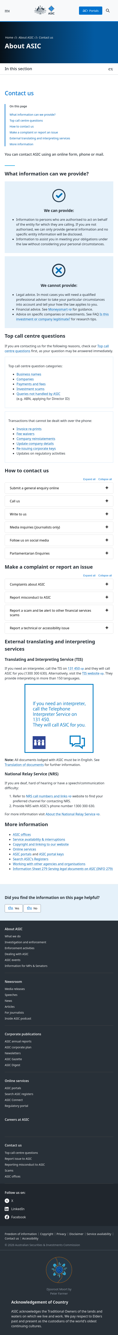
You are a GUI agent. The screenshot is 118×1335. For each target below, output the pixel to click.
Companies (25, 379)
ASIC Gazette (13, 1059)
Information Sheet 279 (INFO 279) (63, 868)
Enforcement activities (19, 948)
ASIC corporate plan (18, 1047)
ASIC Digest (12, 1065)
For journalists (14, 1012)
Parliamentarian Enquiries (30, 553)
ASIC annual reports (18, 1041)
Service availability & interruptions (39, 839)
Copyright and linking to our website (41, 844)
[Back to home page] (44, 11)
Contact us (13, 1145)
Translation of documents (24, 764)
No (32, 908)
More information (21, 144)
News (8, 1001)
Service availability (99, 1234)
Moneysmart (58, 309)
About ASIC (26, 37)
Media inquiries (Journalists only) (35, 527)
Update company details (35, 443)
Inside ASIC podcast (18, 1018)
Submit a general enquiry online (34, 488)
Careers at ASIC (17, 1119)
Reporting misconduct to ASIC (25, 1164)
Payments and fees (31, 384)
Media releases (15, 989)
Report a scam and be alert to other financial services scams (50, 612)
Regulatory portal (16, 1106)
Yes (13, 908)
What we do (13, 936)
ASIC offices (22, 834)
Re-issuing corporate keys (36, 448)
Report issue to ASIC (18, 1159)
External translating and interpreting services (40, 138)
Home (9, 37)
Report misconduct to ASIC (30, 597)
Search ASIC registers (19, 1094)
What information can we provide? (33, 115)
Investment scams (31, 389)
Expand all (89, 479)
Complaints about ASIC (27, 584)
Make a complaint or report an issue (34, 132)
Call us (15, 501)
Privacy (61, 1234)
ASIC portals (22, 854)
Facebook (18, 1217)
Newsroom (13, 981)
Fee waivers (26, 434)
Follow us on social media (29, 540)
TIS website (90, 673)
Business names (29, 374)
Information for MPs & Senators (26, 966)
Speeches (11, 995)
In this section (18, 68)
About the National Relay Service (70, 814)
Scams (9, 1170)
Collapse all (105, 479)
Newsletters (13, 1053)
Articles (9, 1007)
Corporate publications (23, 1034)
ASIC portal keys (51, 854)
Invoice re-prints (29, 429)
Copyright (46, 1234)
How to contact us (22, 126)
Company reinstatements (36, 438)
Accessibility (30, 1238)
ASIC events (12, 960)
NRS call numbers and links (46, 796)
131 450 (74, 668)
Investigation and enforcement (25, 942)
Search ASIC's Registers (30, 859)
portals (91, 10)
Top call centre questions (26, 120)
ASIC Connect (14, 1100)
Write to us (18, 514)
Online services (24, 849)
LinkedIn (17, 1209)
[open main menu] (7, 10)
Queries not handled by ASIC (38, 394)
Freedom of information (21, 1234)
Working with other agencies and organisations (49, 863)
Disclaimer (76, 1234)
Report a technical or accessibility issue (39, 628)
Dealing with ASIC (16, 954)
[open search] (107, 10)
